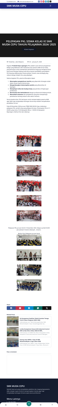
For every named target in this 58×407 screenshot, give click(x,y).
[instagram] (41, 1)
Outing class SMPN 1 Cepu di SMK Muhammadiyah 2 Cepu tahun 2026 (30, 340)
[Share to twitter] (46, 308)
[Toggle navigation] (50, 6)
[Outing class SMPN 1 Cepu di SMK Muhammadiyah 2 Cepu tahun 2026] (13, 342)
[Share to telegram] (29, 308)
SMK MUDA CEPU (16, 5)
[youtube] (43, 1)
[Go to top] (52, 405)
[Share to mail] (20, 308)
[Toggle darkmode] (40, 405)
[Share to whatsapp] (37, 308)
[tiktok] (50, 1)
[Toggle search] (17, 405)
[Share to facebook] (11, 308)
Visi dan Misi (12, 402)
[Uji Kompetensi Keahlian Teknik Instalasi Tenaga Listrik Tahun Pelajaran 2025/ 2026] (13, 321)
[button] (6, 405)
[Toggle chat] (29, 403)
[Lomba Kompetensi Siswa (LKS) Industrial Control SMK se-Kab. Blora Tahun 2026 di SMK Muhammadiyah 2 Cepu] (13, 331)
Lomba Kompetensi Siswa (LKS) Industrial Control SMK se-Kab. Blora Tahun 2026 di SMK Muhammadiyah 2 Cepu (34, 330)
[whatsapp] (48, 1)
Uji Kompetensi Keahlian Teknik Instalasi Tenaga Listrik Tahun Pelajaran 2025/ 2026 (34, 319)
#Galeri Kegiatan (29, 49)
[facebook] (39, 1)
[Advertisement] (29, 21)
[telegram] (46, 1)
